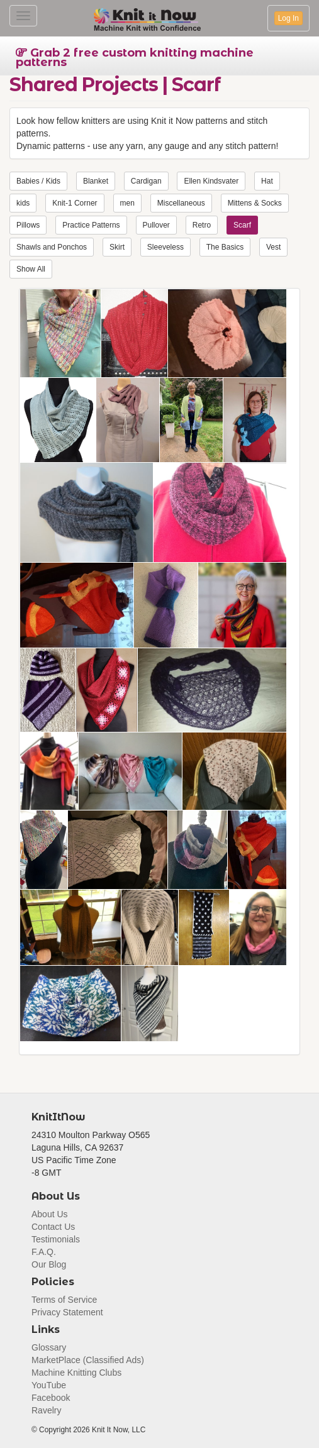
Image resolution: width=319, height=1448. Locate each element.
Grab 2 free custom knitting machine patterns (135, 57)
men (127, 203)
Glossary (48, 1347)
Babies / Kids (38, 181)
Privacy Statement (67, 1312)
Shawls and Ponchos (51, 247)
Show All (30, 269)
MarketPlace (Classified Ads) (87, 1360)
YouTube (48, 1385)
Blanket (95, 181)
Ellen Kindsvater (211, 181)
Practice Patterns (91, 225)
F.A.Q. (43, 1252)
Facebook (50, 1398)
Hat (267, 181)
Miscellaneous (181, 203)
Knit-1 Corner (74, 203)
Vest (273, 247)
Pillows (28, 225)
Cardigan (146, 181)
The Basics (224, 247)
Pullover (156, 225)
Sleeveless (165, 247)
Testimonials (55, 1239)
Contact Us (53, 1227)
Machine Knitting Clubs (76, 1373)
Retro (202, 225)
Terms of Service (64, 1300)
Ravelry (46, 1410)
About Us (49, 1214)
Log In (288, 18)
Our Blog (48, 1264)
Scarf (242, 225)
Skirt (117, 247)
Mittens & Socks (255, 203)
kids (23, 203)
